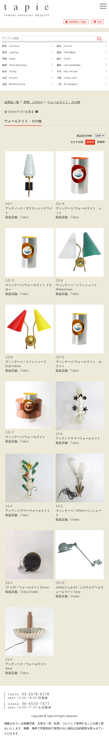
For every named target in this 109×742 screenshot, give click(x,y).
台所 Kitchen (9, 77)
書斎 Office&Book (66, 52)
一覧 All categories (67, 84)
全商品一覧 (11, 102)
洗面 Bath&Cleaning (13, 84)
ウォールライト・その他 (63, 102)
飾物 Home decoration (14, 65)
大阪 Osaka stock (67, 77)
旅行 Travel (63, 58)
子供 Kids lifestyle (67, 71)
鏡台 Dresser (64, 46)
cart (99, 21)
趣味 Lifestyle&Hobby (69, 65)
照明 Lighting (10, 52)
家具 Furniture (10, 46)
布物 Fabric (9, 58)
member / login (77, 21)
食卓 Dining (9, 71)
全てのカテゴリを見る (19, 111)
